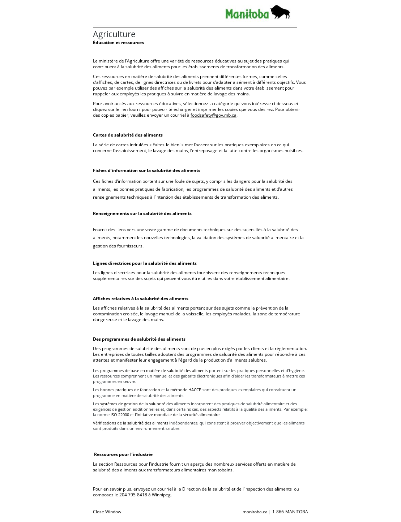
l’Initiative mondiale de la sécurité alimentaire (177, 414)
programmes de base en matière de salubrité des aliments (154, 370)
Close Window (107, 512)
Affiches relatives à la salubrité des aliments (140, 298)
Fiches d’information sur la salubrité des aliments (146, 170)
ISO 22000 (120, 414)
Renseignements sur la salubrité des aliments (142, 213)
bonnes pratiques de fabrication (130, 389)
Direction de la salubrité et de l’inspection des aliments (237, 489)
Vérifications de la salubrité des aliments (131, 423)
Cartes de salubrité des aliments (128, 135)
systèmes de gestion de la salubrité (133, 403)
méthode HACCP (185, 389)
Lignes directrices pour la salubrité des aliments (145, 263)
